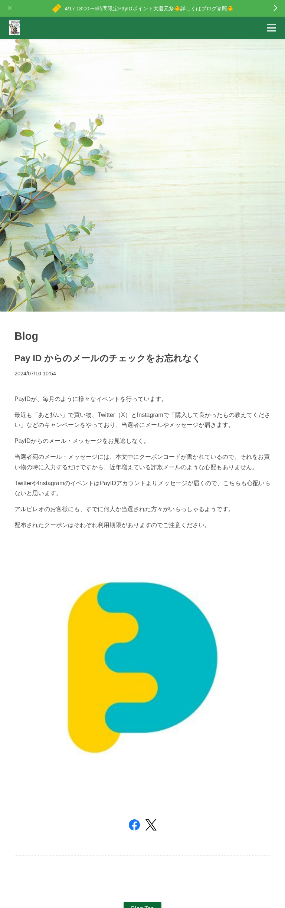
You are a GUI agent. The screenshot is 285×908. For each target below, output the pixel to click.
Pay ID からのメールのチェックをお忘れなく (107, 358)
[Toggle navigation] (271, 28)
